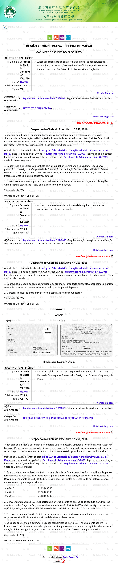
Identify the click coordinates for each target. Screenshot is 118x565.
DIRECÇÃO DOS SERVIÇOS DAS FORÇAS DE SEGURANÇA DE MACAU (57, 418)
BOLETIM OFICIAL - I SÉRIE (18, 58)
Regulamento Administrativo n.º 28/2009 (86, 157)
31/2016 (24, 81)
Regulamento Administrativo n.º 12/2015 (44, 240)
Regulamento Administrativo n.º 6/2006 (43, 98)
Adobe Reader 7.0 (70, 557)
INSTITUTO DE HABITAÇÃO (36, 108)
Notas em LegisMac (103, 116)
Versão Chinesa (105, 93)
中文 (104, 3)
